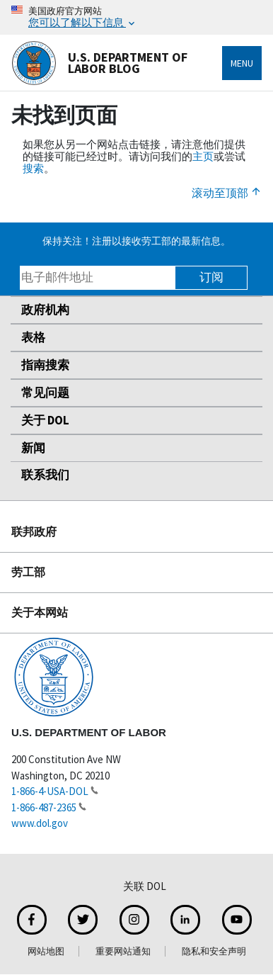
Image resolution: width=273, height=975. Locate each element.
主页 (203, 156)
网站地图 (46, 951)
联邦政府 (34, 531)
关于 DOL (45, 420)
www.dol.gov (39, 823)
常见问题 (45, 392)
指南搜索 (45, 365)
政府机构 (45, 309)
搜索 (33, 168)
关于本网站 (39, 612)
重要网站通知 (123, 951)
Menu (242, 63)
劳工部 (28, 572)
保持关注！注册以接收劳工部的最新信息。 (136, 241)
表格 (33, 337)
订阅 (211, 277)
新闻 (33, 448)
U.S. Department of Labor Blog (99, 63)
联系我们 (45, 475)
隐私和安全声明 (214, 951)
